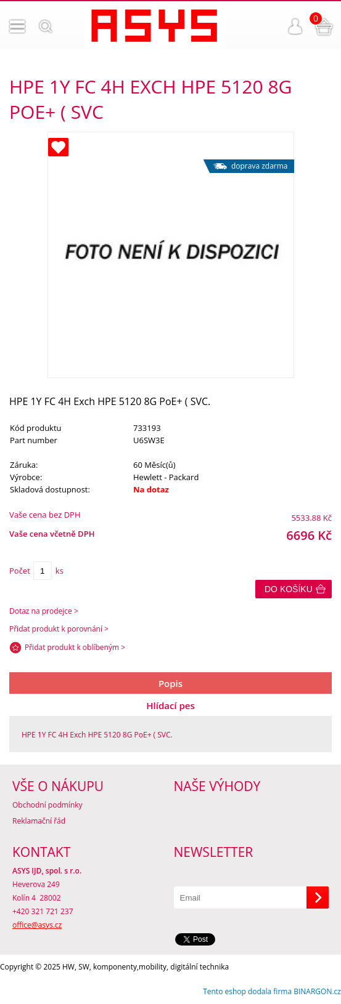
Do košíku (289, 589)
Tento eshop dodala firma (247, 991)
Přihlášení (295, 26)
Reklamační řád (38, 821)
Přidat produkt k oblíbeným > (75, 647)
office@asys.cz (37, 925)
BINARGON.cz (317, 991)
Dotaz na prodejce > (43, 611)
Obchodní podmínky (47, 805)
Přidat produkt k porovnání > (59, 629)
